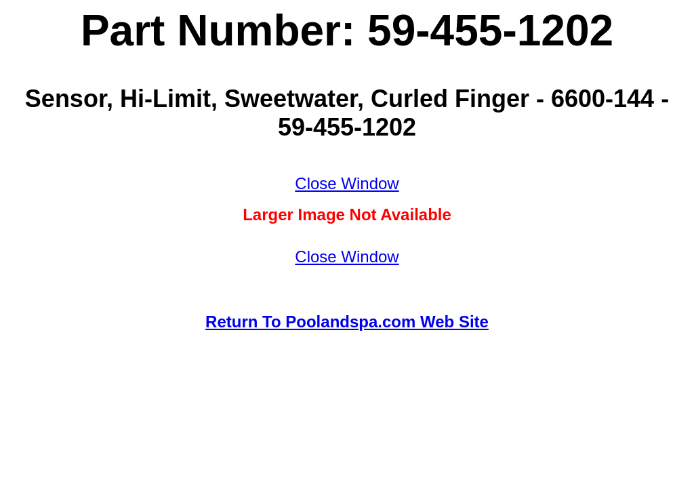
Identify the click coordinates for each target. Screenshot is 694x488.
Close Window (347, 183)
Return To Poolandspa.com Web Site (347, 321)
